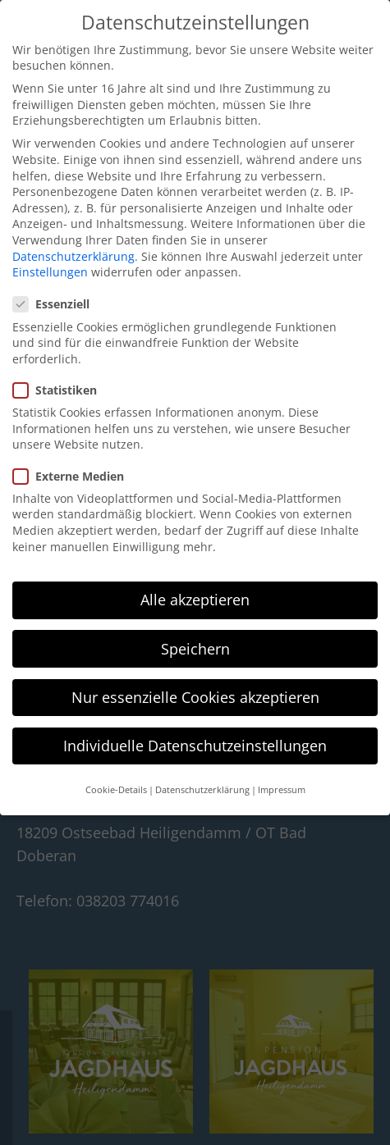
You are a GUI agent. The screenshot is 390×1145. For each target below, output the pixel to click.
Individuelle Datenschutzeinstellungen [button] (195, 745)
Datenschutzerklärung (73, 256)
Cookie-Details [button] (116, 790)
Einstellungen (50, 272)
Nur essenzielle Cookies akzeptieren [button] (195, 697)
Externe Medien (73, 476)
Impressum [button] (281, 790)
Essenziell (56, 304)
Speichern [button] (195, 649)
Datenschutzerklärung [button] (202, 790)
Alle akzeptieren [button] (195, 599)
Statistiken (60, 390)
